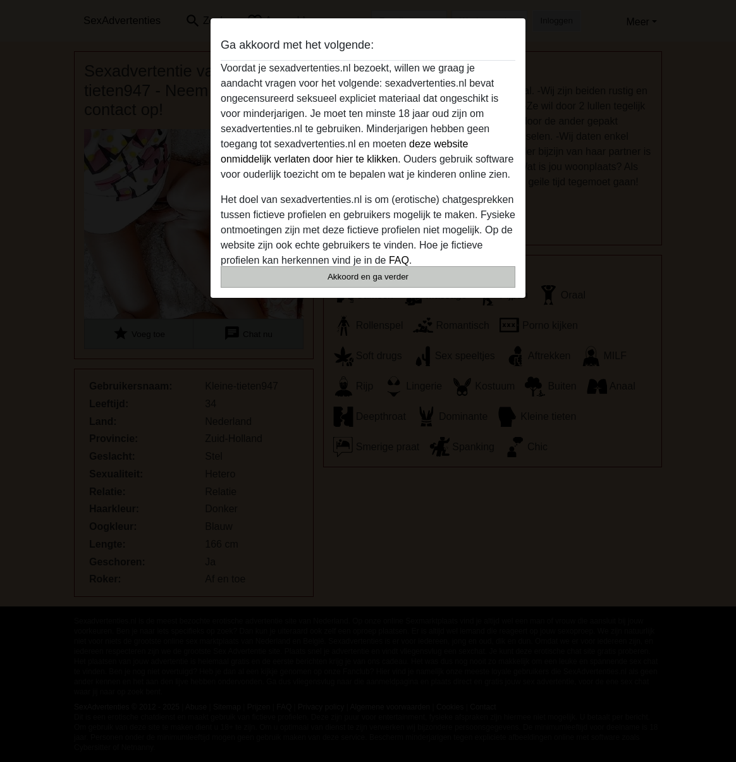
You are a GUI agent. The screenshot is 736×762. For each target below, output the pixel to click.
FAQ (399, 260)
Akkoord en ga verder (368, 276)
